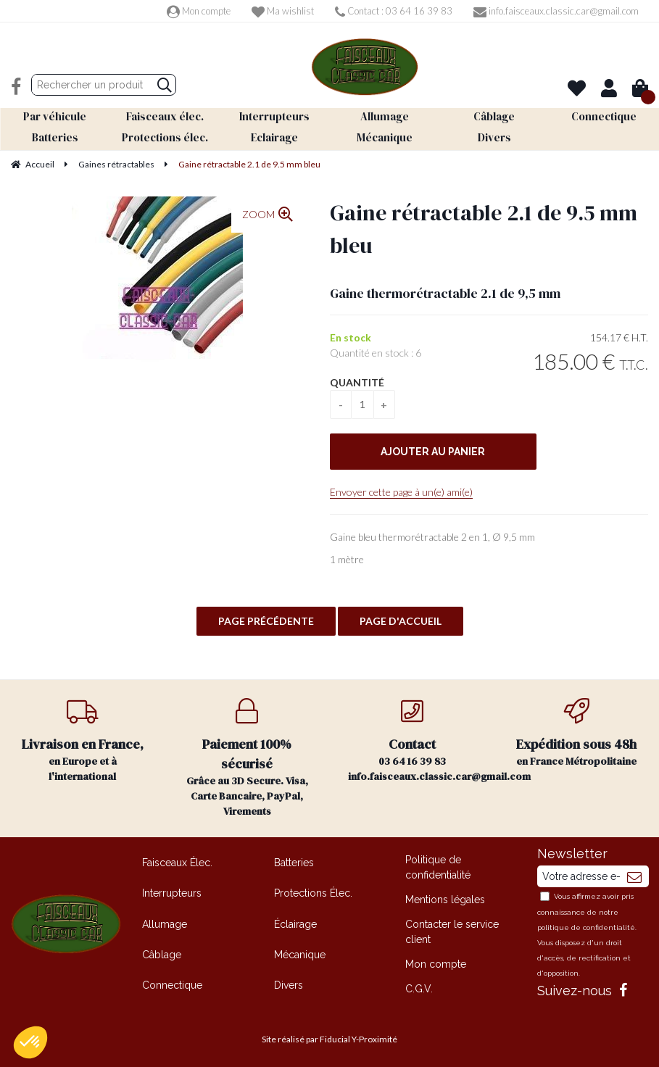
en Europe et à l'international (82, 740)
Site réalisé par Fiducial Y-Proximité (329, 1038)
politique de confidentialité (586, 927)
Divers (288, 984)
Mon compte (199, 11)
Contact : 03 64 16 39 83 (393, 11)
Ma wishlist (283, 11)
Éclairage (295, 923)
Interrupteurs (172, 892)
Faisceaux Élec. (177, 861)
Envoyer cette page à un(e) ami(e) (401, 490)
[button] (30, 1042)
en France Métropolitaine (577, 732)
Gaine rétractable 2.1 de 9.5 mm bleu (483, 227)
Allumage (164, 923)
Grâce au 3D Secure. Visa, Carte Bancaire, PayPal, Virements (247, 757)
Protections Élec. (313, 892)
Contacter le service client (452, 930)
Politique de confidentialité (438, 865)
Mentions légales (445, 898)
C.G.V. (419, 987)
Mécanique (300, 953)
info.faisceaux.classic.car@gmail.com (556, 11)
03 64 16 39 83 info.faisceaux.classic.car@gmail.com (421, 740)
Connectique (172, 984)
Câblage (161, 953)
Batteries (294, 861)
